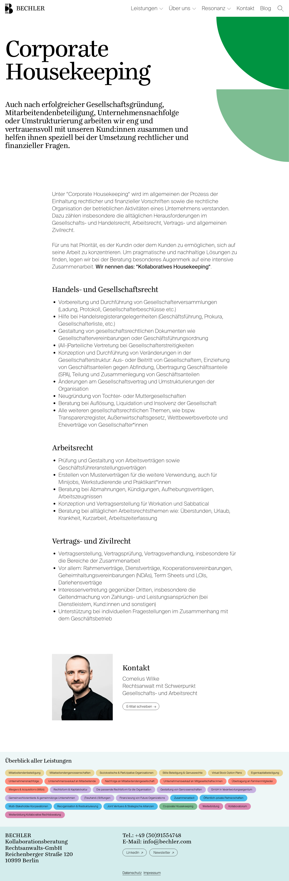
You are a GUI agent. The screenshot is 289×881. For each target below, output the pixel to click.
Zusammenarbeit (184, 798)
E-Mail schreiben (139, 706)
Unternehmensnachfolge (24, 781)
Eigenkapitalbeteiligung (265, 772)
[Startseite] (9, 9)
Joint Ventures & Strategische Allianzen (130, 806)
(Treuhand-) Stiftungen (97, 798)
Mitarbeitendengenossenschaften (70, 772)
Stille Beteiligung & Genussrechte (183, 772)
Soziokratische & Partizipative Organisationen (126, 772)
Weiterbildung (211, 806)
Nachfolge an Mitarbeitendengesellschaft (129, 781)
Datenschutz (132, 873)
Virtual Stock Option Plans (227, 772)
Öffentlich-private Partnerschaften (223, 798)
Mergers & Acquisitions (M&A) (26, 789)
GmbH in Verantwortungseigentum (231, 789)
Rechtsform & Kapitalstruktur (70, 789)
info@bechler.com (167, 841)
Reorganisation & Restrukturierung (77, 806)
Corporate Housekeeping (178, 806)
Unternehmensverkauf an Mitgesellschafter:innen (193, 781)
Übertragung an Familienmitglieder (252, 781)
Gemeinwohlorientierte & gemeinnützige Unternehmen (42, 798)
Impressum (152, 873)
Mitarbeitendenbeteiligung (25, 772)
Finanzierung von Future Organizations (142, 798)
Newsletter (161, 852)
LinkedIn (132, 852)
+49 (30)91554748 (158, 835)
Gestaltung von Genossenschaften (181, 789)
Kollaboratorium (237, 806)
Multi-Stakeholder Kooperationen (28, 806)
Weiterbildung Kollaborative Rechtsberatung (35, 814)
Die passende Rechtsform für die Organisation (123, 789)
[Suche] (281, 8)
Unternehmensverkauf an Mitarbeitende (72, 781)
